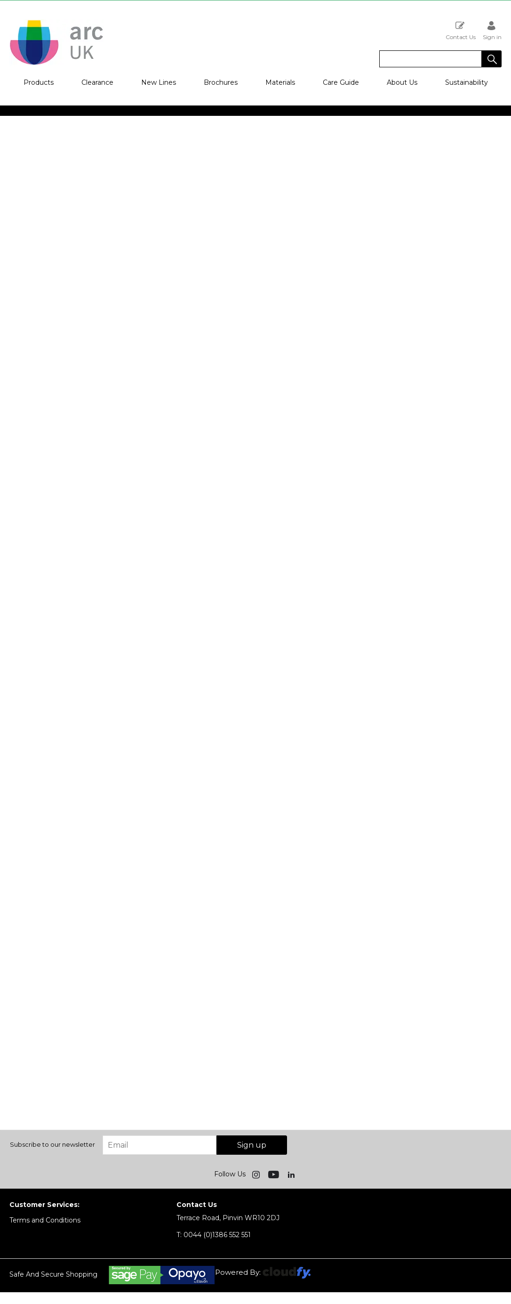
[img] (257, 1174)
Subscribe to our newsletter (52, 1144)
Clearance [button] (97, 82)
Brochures (221, 82)
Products (39, 82)
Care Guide (341, 82)
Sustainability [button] (466, 82)
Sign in (492, 30)
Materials (280, 82)
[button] (492, 58)
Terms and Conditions (44, 1220)
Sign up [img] (251, 1145)
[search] (430, 58)
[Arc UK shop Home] (56, 64)
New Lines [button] (158, 82)
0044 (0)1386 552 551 (213, 1235)
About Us (402, 82)
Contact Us (461, 30)
